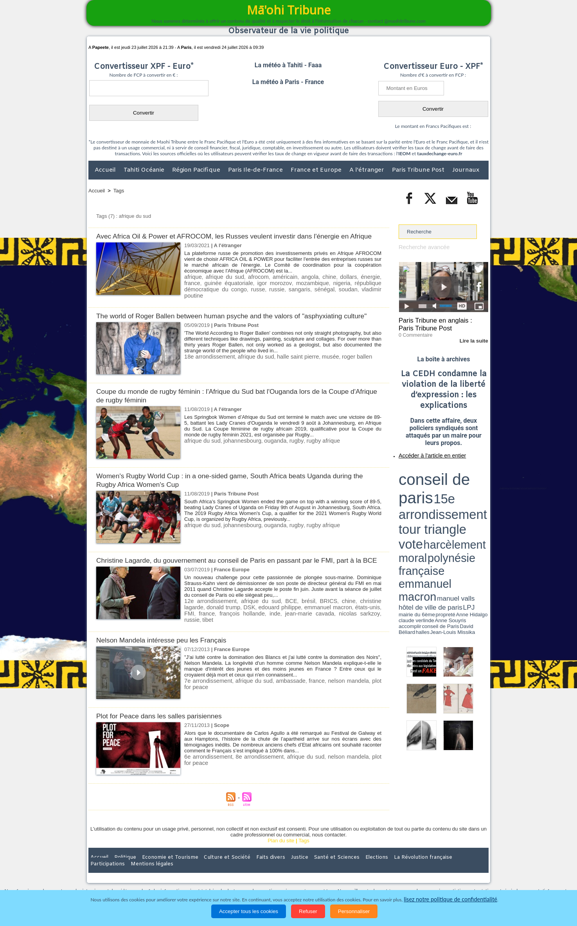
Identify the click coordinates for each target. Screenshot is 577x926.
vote (474, 477)
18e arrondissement (206, 370)
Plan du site (281, 858)
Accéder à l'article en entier (424, 451)
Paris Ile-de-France (256, 170)
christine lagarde (360, 623)
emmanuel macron (300, 629)
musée (314, 370)
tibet (341, 634)
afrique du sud (221, 285)
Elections (340, 875)
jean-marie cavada (259, 634)
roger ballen (338, 370)
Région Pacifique (197, 170)
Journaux (465, 170)
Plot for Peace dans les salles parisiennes (165, 734)
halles (433, 496)
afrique (192, 285)
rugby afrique (309, 454)
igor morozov (246, 291)
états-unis (337, 629)
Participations (428, 875)
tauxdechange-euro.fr (439, 153)
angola (298, 285)
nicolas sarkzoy (300, 634)
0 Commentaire (413, 332)
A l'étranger (367, 170)
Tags (118, 191)
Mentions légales (467, 875)
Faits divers (249, 875)
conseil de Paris (407, 496)
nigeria (305, 291)
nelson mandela (328, 699)
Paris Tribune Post (419, 170)
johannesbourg (236, 454)
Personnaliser (354, 911)
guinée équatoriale (205, 291)
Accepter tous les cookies (248, 911)
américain (275, 285)
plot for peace (364, 699)
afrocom (251, 285)
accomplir (481, 494)
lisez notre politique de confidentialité (450, 900)
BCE (279, 623)
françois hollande (203, 634)
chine (316, 285)
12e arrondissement (207, 623)
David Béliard (423, 496)
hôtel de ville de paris (472, 490)
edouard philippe (254, 629)
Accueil (106, 170)
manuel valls (449, 490)
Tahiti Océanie (145, 170)
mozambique (278, 291)
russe (207, 297)
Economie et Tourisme (160, 875)
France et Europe (317, 170)
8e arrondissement (250, 774)
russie (223, 297)
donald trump (200, 629)
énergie (353, 285)
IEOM (404, 153)
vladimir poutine (313, 297)
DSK (225, 629)
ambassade (277, 699)
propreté (425, 494)
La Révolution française (381, 875)
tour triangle (454, 477)
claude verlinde (453, 494)
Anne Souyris (469, 494)
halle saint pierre (285, 370)
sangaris (242, 297)
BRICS (313, 623)
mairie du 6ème (412, 494)
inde (230, 634)
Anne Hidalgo (438, 494)
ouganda (266, 454)
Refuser (308, 911)
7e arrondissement (205, 699)
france (373, 285)
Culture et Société (211, 875)
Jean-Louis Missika (447, 496)
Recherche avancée (421, 247)
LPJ (401, 493)
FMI (357, 629)
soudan (283, 297)
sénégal (264, 297)
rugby (285, 454)
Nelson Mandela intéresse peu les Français (167, 658)
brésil (295, 623)
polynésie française (462, 483)
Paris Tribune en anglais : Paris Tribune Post (439, 323)
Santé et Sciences (305, 875)
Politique (120, 875)
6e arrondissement (205, 774)
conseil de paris (423, 470)
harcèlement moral (419, 483)
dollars (333, 285)
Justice (273, 875)
